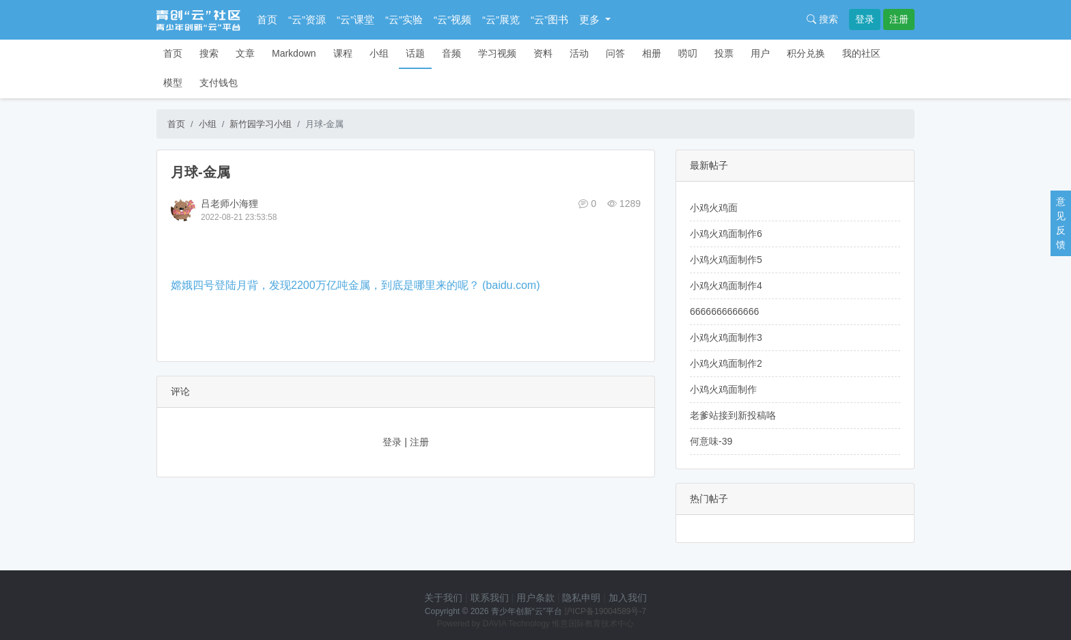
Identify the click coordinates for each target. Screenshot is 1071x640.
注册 (898, 19)
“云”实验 (404, 19)
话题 (415, 53)
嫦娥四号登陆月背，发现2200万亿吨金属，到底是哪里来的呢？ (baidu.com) (355, 285)
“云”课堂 (355, 19)
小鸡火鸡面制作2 (726, 363)
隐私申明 (581, 597)
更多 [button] (590, 19)
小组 (379, 53)
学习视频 (497, 53)
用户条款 (535, 597)
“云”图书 (549, 19)
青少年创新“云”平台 (526, 611)
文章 (245, 53)
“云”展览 (501, 19)
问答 (615, 53)
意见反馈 (1061, 223)
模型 (172, 82)
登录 (864, 19)
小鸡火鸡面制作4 (726, 285)
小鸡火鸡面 (714, 207)
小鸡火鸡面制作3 (726, 337)
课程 (342, 53)
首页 (267, 19)
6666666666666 (724, 311)
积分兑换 (806, 53)
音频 (451, 53)
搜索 (822, 19)
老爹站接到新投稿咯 (733, 415)
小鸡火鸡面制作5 (726, 259)
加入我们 (628, 597)
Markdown (294, 53)
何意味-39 (711, 441)
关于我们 (443, 597)
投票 (724, 53)
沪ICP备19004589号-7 (605, 611)
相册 (651, 53)
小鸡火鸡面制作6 (726, 233)
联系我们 (490, 597)
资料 (543, 53)
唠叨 (687, 53)
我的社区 (861, 53)
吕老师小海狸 (229, 203)
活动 (579, 53)
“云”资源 (307, 19)
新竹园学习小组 (261, 124)
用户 (760, 53)
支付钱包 (218, 82)
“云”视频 (452, 19)
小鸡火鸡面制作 (723, 389)
